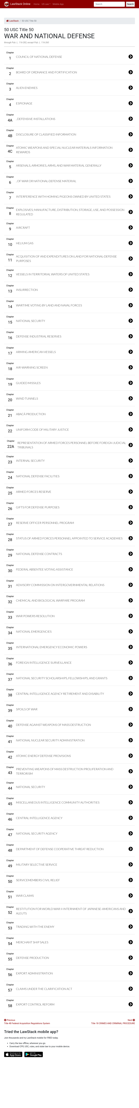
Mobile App (58, 4)
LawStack (12, 21)
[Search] (109, 4)
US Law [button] (45, 4)
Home (37, 4)
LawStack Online (17, 4)
